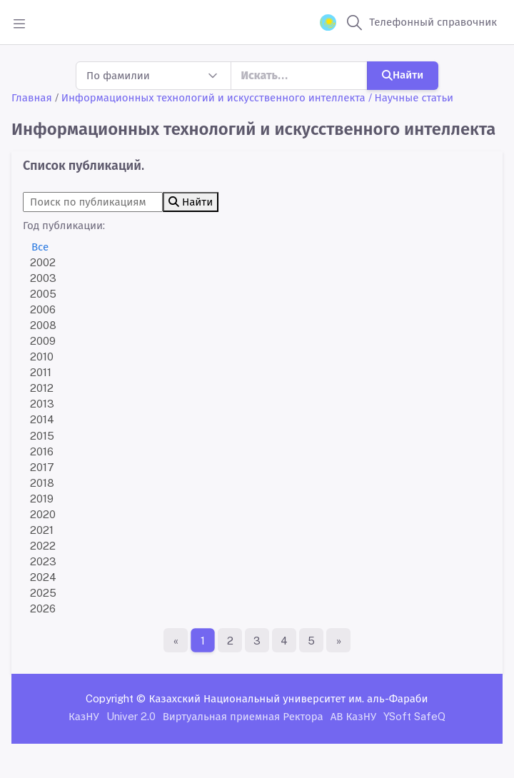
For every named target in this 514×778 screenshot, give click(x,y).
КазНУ (84, 716)
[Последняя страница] (338, 640)
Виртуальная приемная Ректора (243, 716)
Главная (31, 97)
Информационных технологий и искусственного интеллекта (213, 97)
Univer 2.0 (131, 716)
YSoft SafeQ (414, 716)
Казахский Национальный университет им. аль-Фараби (288, 698)
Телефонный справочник (433, 22)
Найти (402, 75)
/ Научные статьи (411, 97)
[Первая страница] (175, 640)
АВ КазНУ (353, 716)
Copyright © (116, 698)
